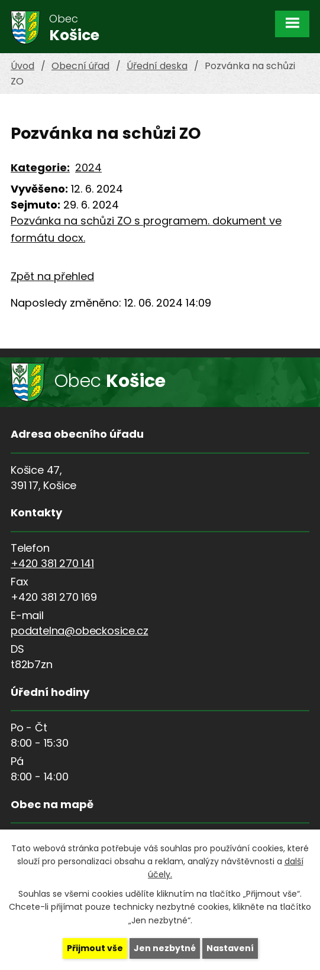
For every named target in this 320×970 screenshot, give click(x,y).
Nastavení (230, 948)
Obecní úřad (80, 66)
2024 (88, 167)
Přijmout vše (95, 948)
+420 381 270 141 (52, 563)
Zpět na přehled (52, 276)
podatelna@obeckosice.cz (79, 630)
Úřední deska (157, 66)
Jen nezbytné (165, 948)
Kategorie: (40, 167)
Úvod (22, 66)
